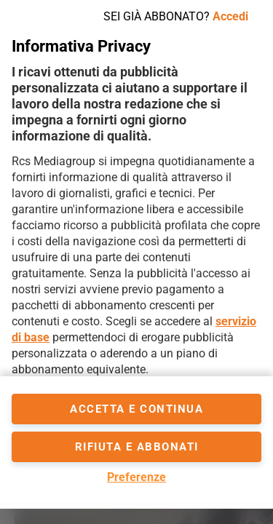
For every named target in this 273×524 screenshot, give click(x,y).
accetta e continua (136, 409)
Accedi (230, 16)
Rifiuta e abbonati (137, 446)
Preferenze (136, 477)
